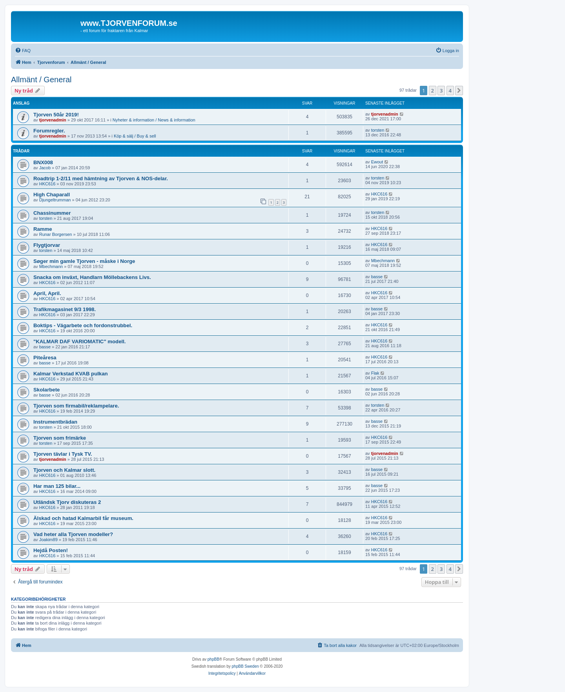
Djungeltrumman (55, 199)
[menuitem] (23, 50)
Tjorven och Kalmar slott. (64, 470)
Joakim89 (48, 539)
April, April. (47, 293)
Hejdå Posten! (50, 550)
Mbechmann (51, 266)
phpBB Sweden (245, 666)
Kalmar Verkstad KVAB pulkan (70, 374)
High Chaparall (51, 194)
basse (377, 276)
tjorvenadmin (52, 120)
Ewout (377, 161)
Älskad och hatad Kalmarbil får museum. (83, 518)
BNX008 (43, 162)
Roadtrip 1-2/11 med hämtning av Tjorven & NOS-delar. (100, 178)
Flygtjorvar (46, 245)
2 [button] (432, 90)
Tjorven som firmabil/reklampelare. (76, 406)
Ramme (42, 229)
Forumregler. (49, 131)
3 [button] (441, 90)
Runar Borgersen (55, 234)
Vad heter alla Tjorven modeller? (73, 534)
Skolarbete (46, 390)
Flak (375, 373)
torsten (378, 130)
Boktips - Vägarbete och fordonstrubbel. (82, 325)
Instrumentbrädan (55, 422)
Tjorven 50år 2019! (56, 115)
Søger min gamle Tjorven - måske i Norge (84, 261)
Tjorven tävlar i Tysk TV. (62, 454)
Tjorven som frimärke (59, 438)
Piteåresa (44, 357)
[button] (459, 90)
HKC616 (47, 183)
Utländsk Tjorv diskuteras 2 (67, 502)
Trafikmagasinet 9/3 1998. (64, 309)
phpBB (213, 659)
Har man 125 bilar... (56, 486)
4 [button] (450, 90)
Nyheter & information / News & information (154, 120)
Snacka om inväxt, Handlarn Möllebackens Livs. (92, 277)
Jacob (45, 167)
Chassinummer (52, 213)
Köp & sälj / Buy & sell (135, 136)
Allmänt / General (41, 79)
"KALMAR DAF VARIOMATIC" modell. (79, 341)
